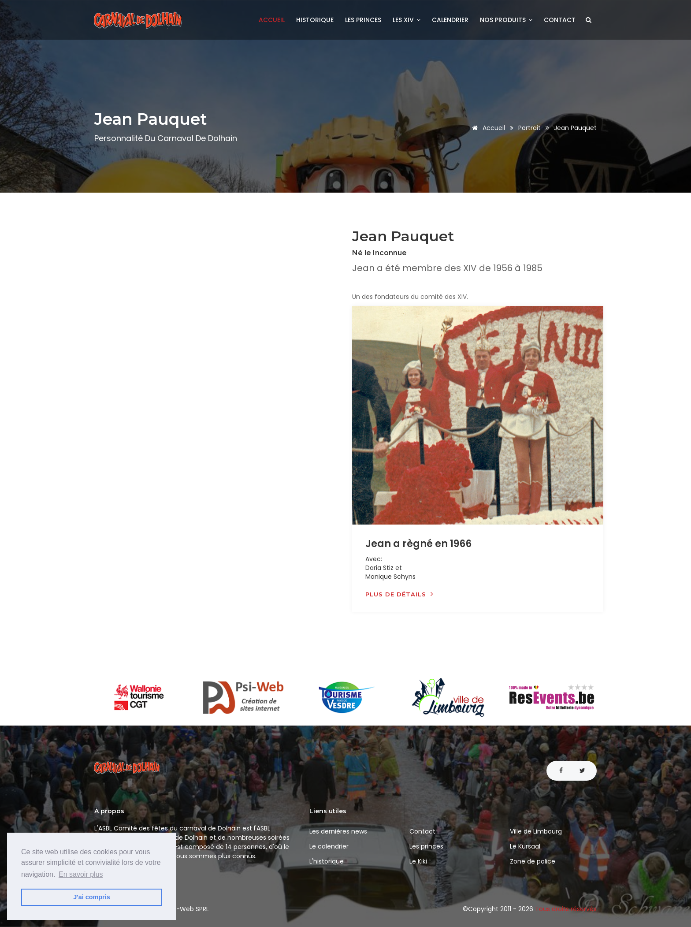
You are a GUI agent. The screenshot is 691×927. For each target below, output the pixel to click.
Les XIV (406, 19)
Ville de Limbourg (536, 831)
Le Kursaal (525, 846)
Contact (560, 19)
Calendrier (450, 19)
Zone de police (532, 861)
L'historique (326, 861)
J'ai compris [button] (91, 897)
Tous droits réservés (566, 909)
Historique (315, 19)
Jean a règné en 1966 (418, 544)
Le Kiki (418, 861)
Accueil (272, 19)
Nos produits (506, 19)
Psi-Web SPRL (188, 909)
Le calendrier (329, 846)
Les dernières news (338, 831)
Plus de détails (399, 594)
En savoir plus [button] (81, 874)
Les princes (363, 19)
